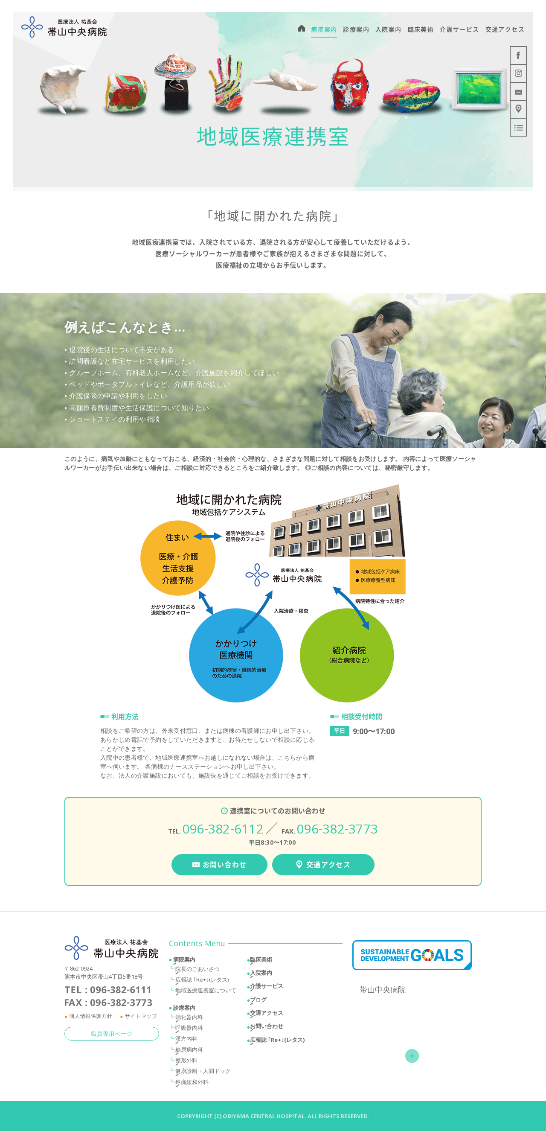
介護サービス (266, 988)
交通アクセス (266, 1015)
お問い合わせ (266, 1028)
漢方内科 (186, 1041)
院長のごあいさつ (197, 971)
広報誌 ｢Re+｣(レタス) (202, 981)
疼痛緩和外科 (192, 1084)
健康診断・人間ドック (203, 1073)
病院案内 (184, 961)
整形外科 (186, 1063)
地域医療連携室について (205, 993)
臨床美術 (261, 961)
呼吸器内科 (189, 1030)
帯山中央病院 (383, 992)
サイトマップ (141, 1018)
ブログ (258, 1002)
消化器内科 (189, 1019)
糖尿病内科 (189, 1051)
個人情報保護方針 (90, 1018)
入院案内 (261, 975)
